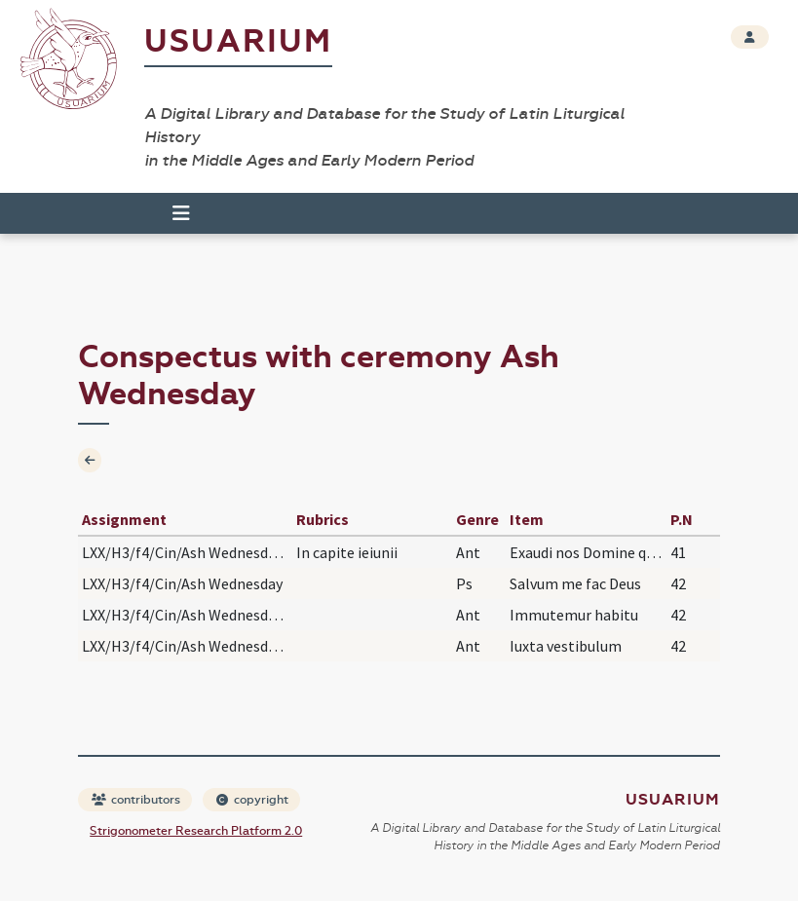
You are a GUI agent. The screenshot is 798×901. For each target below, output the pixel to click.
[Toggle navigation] (181, 213)
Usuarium (238, 41)
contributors (136, 800)
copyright (252, 800)
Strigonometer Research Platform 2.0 (196, 831)
